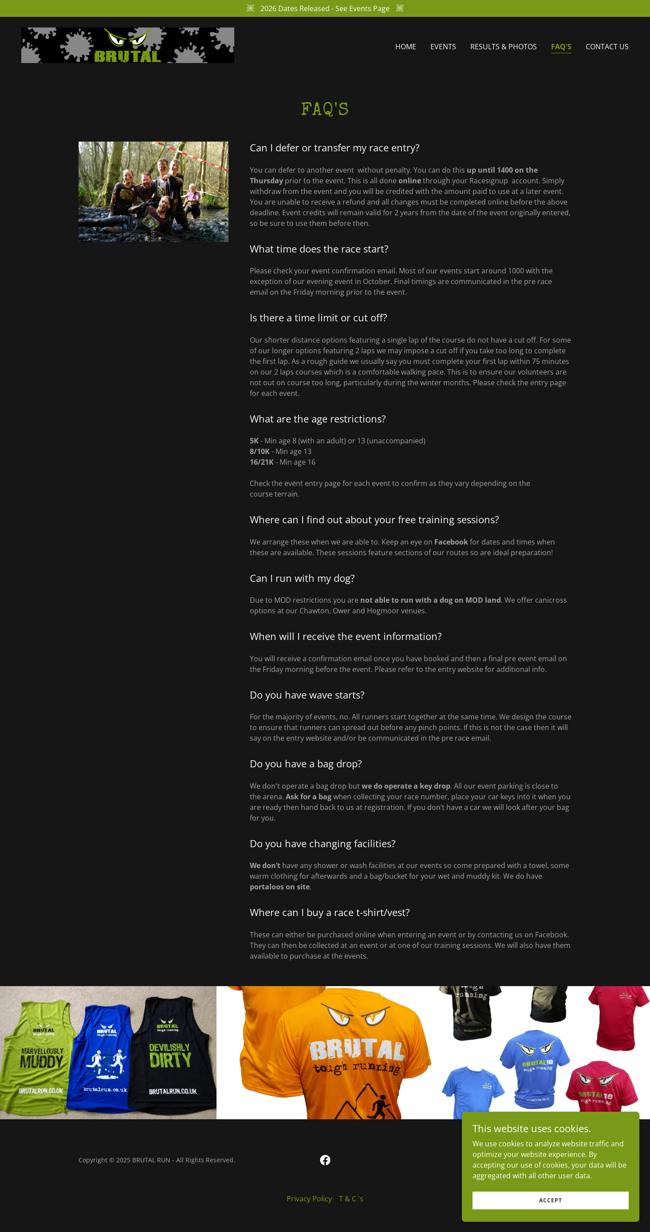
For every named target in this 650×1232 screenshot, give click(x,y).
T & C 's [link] (351, 1199)
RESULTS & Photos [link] (503, 46)
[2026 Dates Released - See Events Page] (325, 8)
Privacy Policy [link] (309, 1199)
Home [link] (405, 46)
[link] (127, 44)
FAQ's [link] (561, 46)
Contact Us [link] (607, 46)
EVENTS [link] (443, 46)
